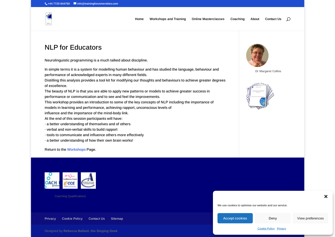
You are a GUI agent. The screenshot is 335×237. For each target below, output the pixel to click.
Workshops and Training (168, 19)
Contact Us (273, 19)
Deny (273, 218)
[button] (326, 196)
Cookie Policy (266, 228)
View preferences (310, 218)
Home (139, 19)
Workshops (76, 149)
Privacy (281, 228)
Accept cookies (235, 218)
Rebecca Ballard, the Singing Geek (91, 231)
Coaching (237, 19)
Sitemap (117, 218)
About (255, 19)
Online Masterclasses (208, 19)
